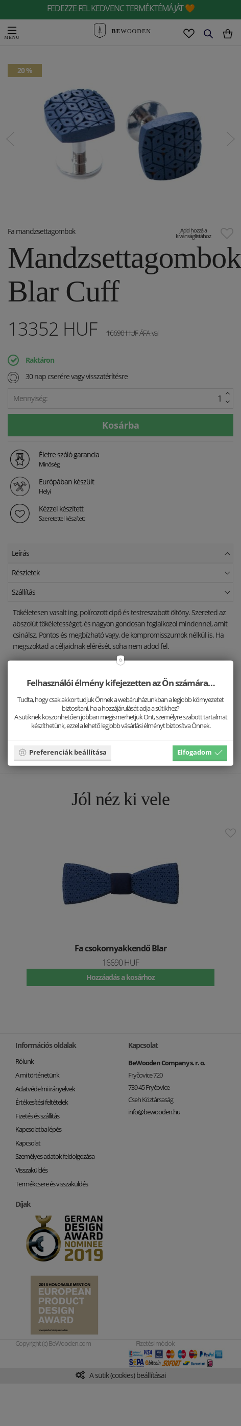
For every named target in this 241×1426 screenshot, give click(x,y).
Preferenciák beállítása (62, 752)
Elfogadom (200, 752)
